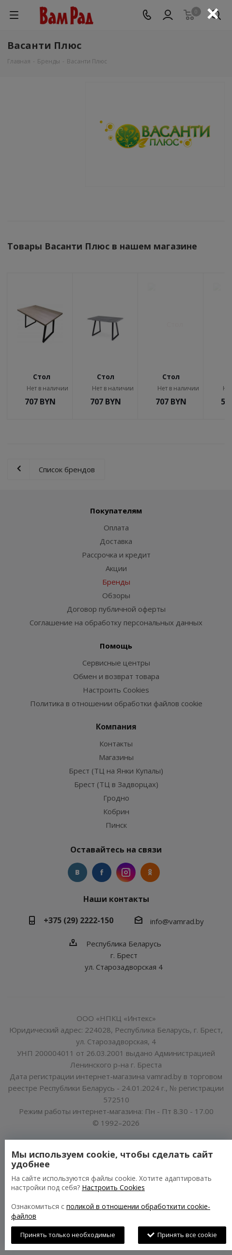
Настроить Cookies (113, 1187)
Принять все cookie (182, 1234)
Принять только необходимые (67, 1234)
